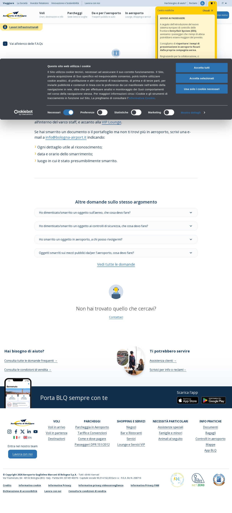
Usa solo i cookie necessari (201, 30)
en (27, 437)
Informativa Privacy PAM (145, 485)
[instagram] (9, 431)
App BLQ (210, 450)
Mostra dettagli (190, 53)
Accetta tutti (202, 9)
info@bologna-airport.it (65, 137)
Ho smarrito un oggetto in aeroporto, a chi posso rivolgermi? (116, 239)
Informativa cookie (30, 485)
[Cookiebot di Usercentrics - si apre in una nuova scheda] (23, 54)
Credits (7, 485)
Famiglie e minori (170, 433)
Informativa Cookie (142, 39)
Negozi (131, 427)
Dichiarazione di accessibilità (20, 491)
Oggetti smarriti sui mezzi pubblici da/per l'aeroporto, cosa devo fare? (116, 253)
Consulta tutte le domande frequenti (30, 361)
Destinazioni (56, 439)
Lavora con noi (52, 491)
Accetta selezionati (201, 19)
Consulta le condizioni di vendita (27, 370)
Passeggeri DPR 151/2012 (92, 444)
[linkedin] (29, 431)
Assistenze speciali (170, 427)
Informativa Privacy (59, 485)
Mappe (210, 444)
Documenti (210, 427)
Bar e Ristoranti (131, 433)
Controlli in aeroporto (210, 439)
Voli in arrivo (56, 427)
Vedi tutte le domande (116, 264)
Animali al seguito (170, 439)
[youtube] (35, 431)
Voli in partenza (56, 433)
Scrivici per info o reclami (168, 370)
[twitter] (22, 431)
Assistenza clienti (163, 361)
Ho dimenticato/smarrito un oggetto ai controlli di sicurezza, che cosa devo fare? (116, 226)
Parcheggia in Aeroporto (92, 427)
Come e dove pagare (92, 439)
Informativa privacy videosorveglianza (100, 485)
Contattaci (116, 317)
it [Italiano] (16, 437)
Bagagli (210, 433)
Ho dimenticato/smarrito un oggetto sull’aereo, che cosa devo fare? (116, 212)
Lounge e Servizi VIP (131, 444)
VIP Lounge (111, 122)
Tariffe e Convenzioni (92, 433)
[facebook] (16, 431)
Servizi (131, 439)
